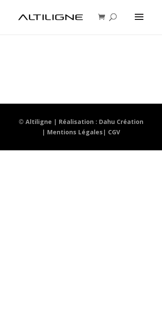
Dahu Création (121, 121)
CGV (114, 132)
